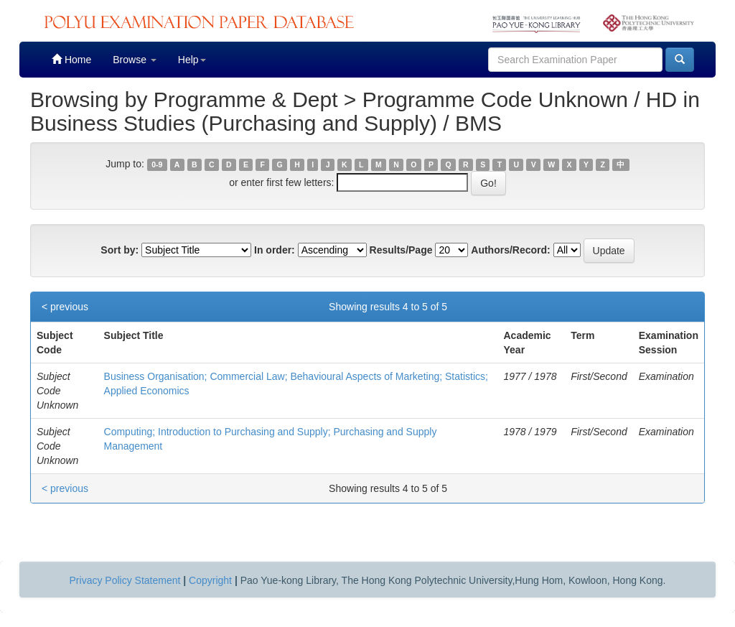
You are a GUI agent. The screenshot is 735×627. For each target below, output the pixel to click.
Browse (134, 59)
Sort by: (119, 250)
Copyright (210, 580)
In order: (274, 250)
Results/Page (401, 250)
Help (192, 59)
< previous (65, 306)
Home (71, 59)
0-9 (156, 164)
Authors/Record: (510, 250)
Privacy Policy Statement (125, 580)
